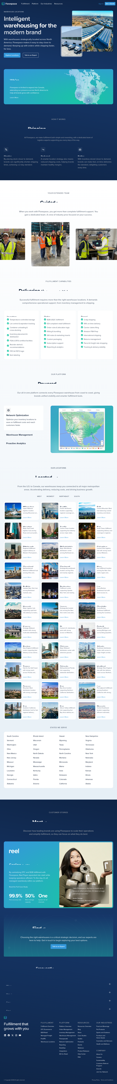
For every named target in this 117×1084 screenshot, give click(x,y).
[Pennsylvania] (64, 749)
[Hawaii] (62, 736)
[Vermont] (10, 740)
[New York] (89, 753)
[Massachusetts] (39, 766)
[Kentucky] (36, 770)
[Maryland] (89, 762)
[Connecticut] (12, 779)
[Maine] (61, 766)
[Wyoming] (63, 740)
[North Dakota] (38, 753)
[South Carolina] (13, 736)
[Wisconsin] (37, 740)
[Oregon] (36, 749)
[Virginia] (88, 740)
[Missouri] (10, 762)
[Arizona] (36, 783)
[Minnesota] (63, 762)
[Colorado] (63, 779)
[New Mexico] (12, 753)
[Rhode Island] (38, 736)
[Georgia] (10, 775)
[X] (12, 1035)
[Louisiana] (10, 770)
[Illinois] (88, 775)
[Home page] (9, 3)
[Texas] (61, 744)
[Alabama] (10, 783)
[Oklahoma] (90, 749)
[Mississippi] (37, 762)
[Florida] (36, 779)
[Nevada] (36, 757)
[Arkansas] (89, 779)
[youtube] (20, 1035)
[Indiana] (88, 766)
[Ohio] (9, 749)
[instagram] (16, 1035)
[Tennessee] (90, 744)
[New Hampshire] (92, 736)
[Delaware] (63, 775)
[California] (63, 783)
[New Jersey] (11, 757)
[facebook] (9, 1035)
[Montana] (62, 757)
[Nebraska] (89, 757)
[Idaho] (35, 775)
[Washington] (11, 744)
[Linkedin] (5, 1035)
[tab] (23, 418)
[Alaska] (88, 783)
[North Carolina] (65, 753)
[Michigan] (10, 766)
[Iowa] (61, 770)
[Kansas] (88, 770)
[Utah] (35, 744)
